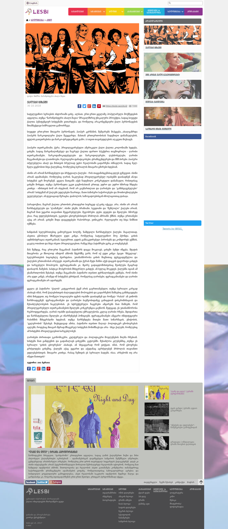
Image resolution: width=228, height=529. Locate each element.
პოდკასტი (193, 12)
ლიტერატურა (176, 493)
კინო (49, 20)
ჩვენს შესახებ (166, 482)
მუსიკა (173, 500)
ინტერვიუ (107, 496)
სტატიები (96, 12)
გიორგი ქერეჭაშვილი (35, 517)
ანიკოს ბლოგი (126, 496)
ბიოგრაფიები (109, 500)
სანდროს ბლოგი (127, 521)
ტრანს (141, 500)
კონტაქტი (180, 482)
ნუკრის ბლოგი (126, 511)
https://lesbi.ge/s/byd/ (116, 106)
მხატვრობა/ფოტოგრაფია (177, 505)
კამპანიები (133, 12)
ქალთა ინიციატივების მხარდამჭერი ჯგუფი (45, 502)
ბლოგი (113, 12)
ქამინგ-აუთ (143, 504)
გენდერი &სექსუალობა (154, 11)
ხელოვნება (174, 12)
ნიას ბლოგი (125, 504)
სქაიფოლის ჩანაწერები (124, 516)
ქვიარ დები (144, 493)
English (33, 3)
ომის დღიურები (126, 493)
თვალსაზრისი (109, 493)
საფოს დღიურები (127, 507)
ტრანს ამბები (125, 500)
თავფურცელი (150, 482)
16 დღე (142, 496)
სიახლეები (77, 12)
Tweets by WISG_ (172, 228)
